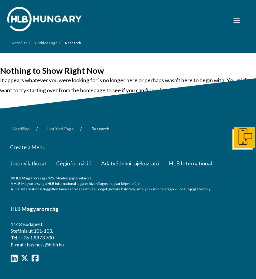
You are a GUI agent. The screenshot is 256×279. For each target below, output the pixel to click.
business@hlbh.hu (45, 244)
